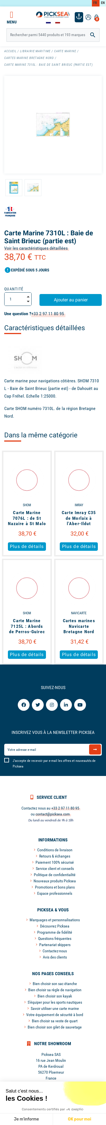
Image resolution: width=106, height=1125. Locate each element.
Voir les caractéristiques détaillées (36, 248)
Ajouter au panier (71, 299)
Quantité (14, 289)
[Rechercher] (53, 35)
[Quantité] (18, 299)
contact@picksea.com (53, 814)
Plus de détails (27, 546)
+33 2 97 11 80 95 (47, 313)
